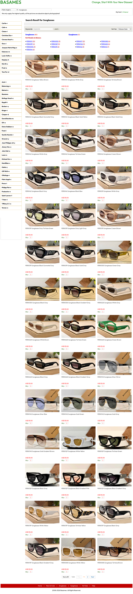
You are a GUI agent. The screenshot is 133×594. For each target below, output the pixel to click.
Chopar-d (5, 115)
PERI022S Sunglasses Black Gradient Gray (75, 377)
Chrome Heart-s (7, 40)
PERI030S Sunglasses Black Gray (36, 303)
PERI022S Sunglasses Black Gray (36, 377)
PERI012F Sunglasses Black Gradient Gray (111, 488)
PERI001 (30, 41)
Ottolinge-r (6, 175)
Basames (5, 94)
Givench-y (5, 139)
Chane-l (4, 31)
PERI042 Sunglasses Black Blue (71, 191)
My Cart (122, 12)
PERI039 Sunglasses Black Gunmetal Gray (39, 266)
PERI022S (105, 44)
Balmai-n (5, 90)
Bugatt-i (5, 102)
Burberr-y (5, 106)
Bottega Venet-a (7, 98)
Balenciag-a (6, 86)
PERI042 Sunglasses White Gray (36, 154)
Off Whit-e (5, 171)
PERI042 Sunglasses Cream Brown (109, 154)
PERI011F (30, 44)
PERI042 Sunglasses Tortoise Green (73, 154)
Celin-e (4, 27)
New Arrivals (17, 6)
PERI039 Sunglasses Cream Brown (109, 228)
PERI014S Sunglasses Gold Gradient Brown (39, 451)
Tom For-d (5, 72)
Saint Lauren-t (7, 196)
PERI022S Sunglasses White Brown (37, 340)
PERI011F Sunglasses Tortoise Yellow (73, 526)
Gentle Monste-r (8, 135)
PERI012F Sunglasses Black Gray (36, 488)
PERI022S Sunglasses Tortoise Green (73, 340)
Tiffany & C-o (6, 204)
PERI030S (30, 47)
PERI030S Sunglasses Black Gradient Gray (75, 303)
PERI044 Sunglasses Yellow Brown (36, 80)
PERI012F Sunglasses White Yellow (73, 451)
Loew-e (4, 155)
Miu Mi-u (5, 64)
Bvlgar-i (4, 110)
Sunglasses (31, 6)
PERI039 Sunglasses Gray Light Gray (73, 228)
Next (93, 577)
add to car (55, 89)
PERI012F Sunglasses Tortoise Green (109, 451)
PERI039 (55, 47)
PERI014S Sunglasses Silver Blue (36, 414)
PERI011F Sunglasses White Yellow (36, 526)
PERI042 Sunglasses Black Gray (36, 191)
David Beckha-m (8, 119)
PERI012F (55, 44)
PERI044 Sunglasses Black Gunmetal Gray (39, 117)
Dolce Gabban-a (8, 127)
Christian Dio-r (7, 35)
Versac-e (5, 208)
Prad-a (4, 68)
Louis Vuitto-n (7, 56)
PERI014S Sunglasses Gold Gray (108, 414)
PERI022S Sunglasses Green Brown (109, 340)
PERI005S (55, 41)
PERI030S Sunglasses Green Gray (108, 266)
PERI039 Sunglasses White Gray (108, 191)
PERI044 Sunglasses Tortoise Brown (109, 80)
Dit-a (4, 123)
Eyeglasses (44, 6)
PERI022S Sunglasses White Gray (108, 303)
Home (5, 6)
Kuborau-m (6, 52)
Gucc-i (4, 44)
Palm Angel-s (6, 179)
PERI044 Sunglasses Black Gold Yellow (74, 117)
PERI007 (80, 41)
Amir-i (4, 82)
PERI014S (80, 44)
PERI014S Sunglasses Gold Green (72, 414)
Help (66, 6)
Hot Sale (56, 6)
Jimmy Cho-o (6, 147)
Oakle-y (5, 167)
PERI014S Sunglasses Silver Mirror (108, 377)
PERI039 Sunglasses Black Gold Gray (74, 266)
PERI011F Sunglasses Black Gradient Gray (39, 563)
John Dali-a (6, 151)
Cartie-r (5, 23)
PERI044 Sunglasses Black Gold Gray (110, 117)
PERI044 (30, 50)
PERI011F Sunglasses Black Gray (108, 526)
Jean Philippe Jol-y (8, 143)
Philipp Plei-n (6, 188)
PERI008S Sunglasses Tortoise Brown (110, 563)
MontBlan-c (6, 163)
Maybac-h (5, 60)
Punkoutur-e (6, 192)
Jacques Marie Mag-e (9, 48)
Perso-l (4, 183)
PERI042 (80, 47)
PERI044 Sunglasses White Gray (72, 80)
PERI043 (105, 47)
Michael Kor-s (7, 159)
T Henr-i (5, 200)
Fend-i (4, 131)
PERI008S (105, 41)
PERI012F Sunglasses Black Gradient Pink (75, 488)
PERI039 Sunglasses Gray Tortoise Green (39, 228)
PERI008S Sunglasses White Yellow (73, 563)
